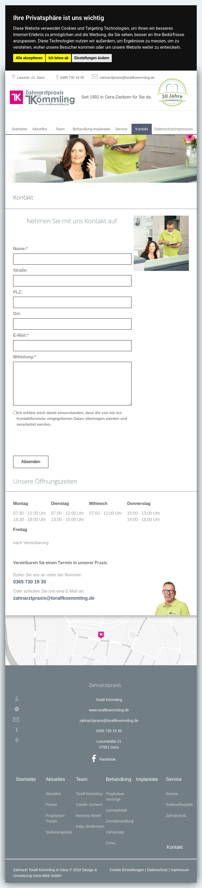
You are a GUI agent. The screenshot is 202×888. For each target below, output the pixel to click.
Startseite (19, 129)
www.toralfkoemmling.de (109, 710)
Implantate (101, 129)
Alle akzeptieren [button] (29, 58)
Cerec (111, 843)
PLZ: (18, 292)
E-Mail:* (21, 335)
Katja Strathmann (90, 826)
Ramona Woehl (88, 815)
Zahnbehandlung (120, 821)
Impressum (184, 129)
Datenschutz (163, 129)
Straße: (20, 270)
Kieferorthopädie (179, 804)
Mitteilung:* (24, 357)
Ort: (17, 313)
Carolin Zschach (89, 804)
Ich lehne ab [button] (58, 58)
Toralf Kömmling (89, 794)
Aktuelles (39, 129)
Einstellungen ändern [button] (91, 58)
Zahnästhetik (116, 810)
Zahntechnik (176, 815)
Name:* (20, 248)
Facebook (107, 759)
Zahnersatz (115, 832)
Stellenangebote (59, 832)
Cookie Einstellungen (127, 870)
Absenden (30, 461)
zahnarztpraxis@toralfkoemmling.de (108, 720)
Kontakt (141, 129)
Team (60, 129)
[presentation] (53, 439)
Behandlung (81, 129)
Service (121, 129)
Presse (51, 804)
